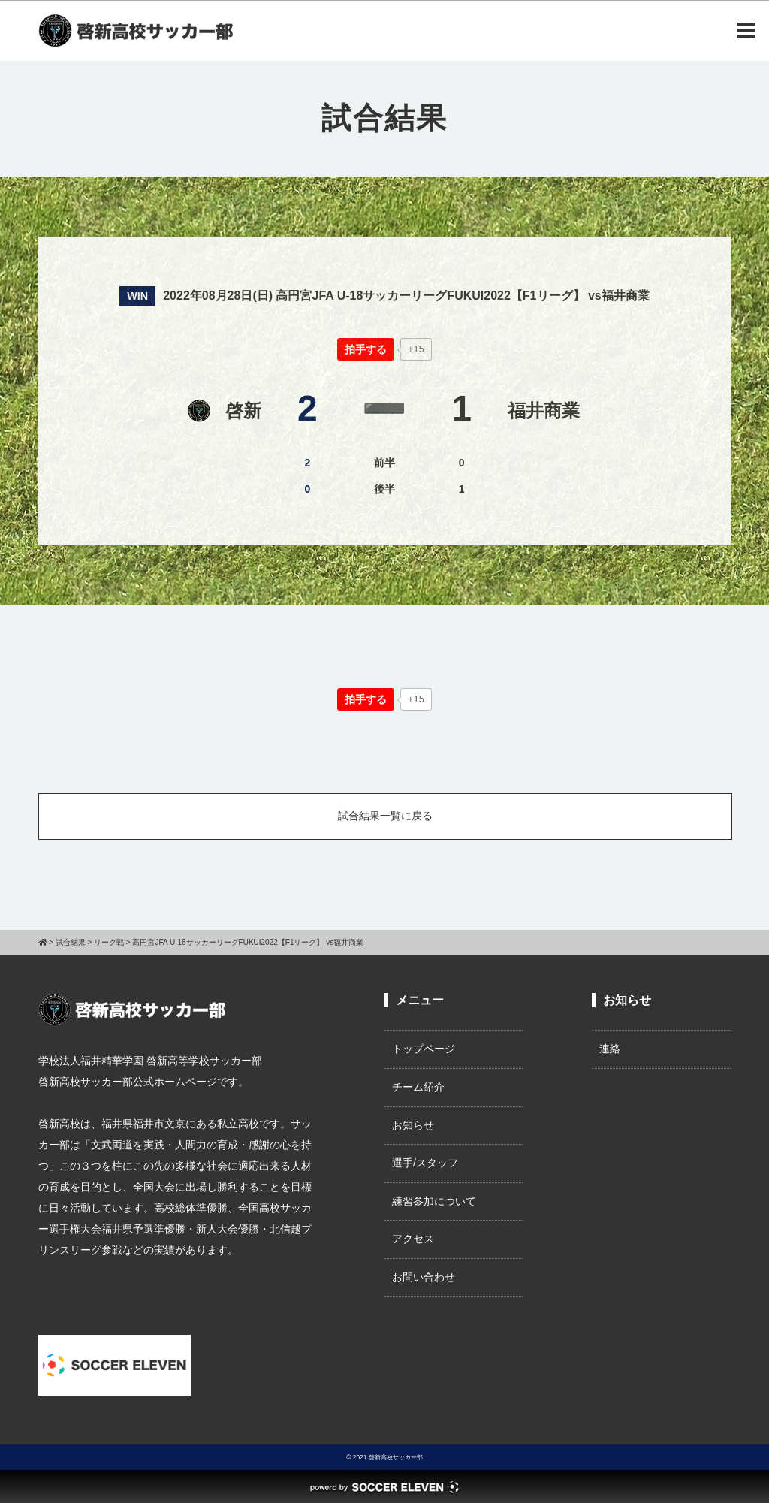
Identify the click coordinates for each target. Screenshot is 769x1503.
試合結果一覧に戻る (385, 816)
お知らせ (413, 1125)
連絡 (609, 1049)
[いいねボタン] (365, 349)
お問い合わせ (423, 1277)
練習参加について (434, 1201)
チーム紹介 (418, 1087)
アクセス (413, 1239)
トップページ (423, 1049)
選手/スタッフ (425, 1163)
